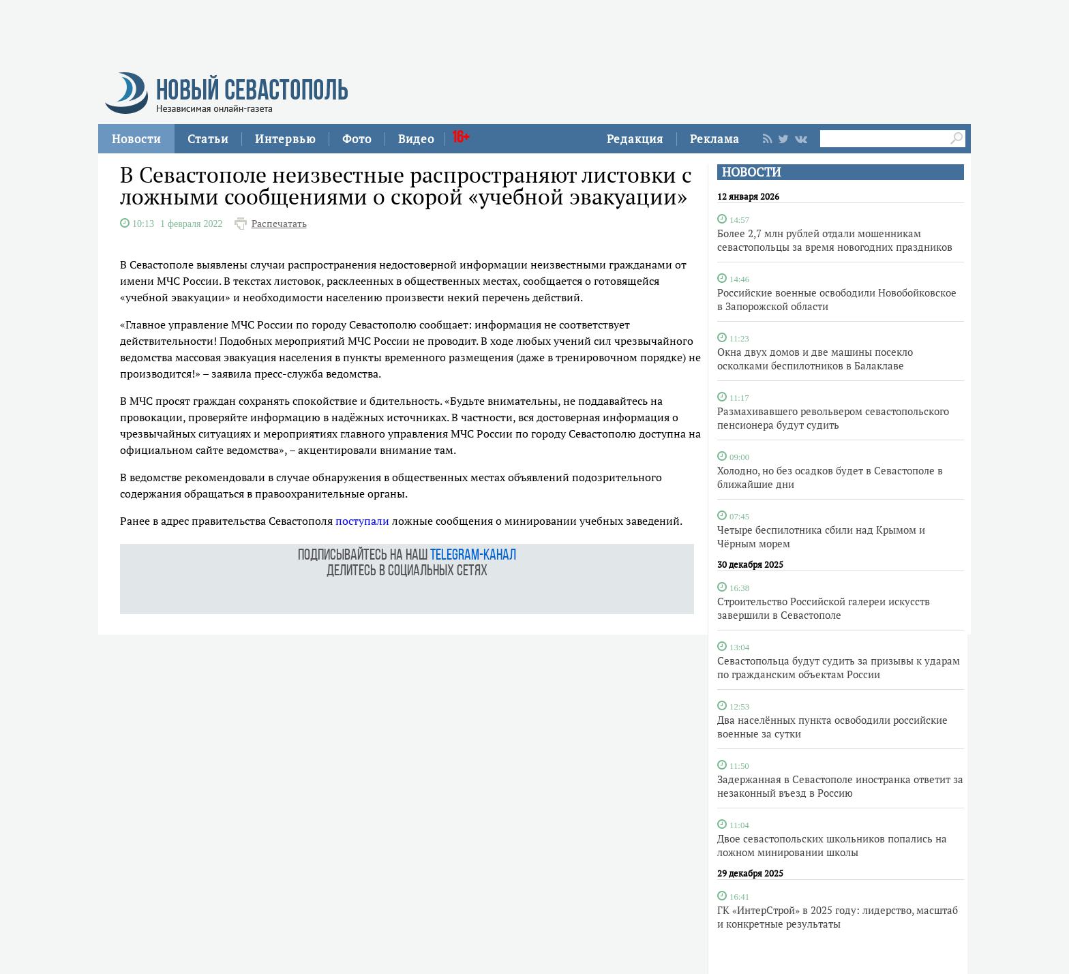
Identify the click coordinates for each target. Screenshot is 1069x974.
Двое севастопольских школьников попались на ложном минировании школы (832, 845)
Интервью (285, 139)
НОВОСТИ (751, 172)
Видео (416, 139)
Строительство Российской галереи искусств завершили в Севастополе (823, 608)
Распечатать (279, 223)
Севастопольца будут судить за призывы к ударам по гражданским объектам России (838, 667)
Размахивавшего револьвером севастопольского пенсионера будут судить (833, 417)
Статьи (207, 139)
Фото (357, 139)
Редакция (635, 139)
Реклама (715, 139)
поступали (362, 520)
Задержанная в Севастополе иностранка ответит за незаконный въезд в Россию (840, 786)
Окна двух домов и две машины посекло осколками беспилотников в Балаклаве (815, 358)
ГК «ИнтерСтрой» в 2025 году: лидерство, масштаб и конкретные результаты (837, 916)
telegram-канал (473, 556)
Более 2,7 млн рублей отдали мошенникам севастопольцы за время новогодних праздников (834, 240)
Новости (136, 139)
